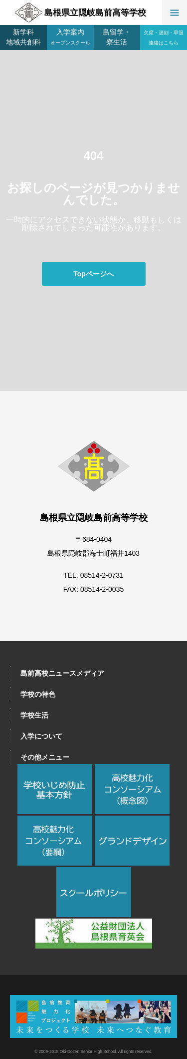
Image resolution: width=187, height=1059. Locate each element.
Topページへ (93, 274)
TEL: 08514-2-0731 (93, 575)
